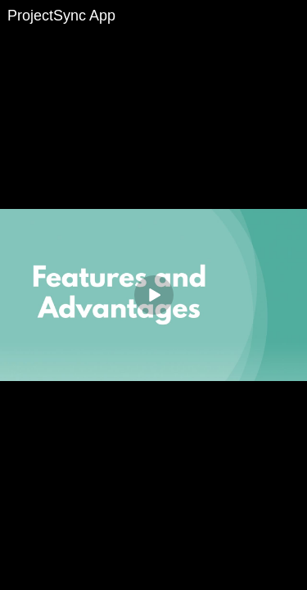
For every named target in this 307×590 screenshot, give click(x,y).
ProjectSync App (61, 15)
